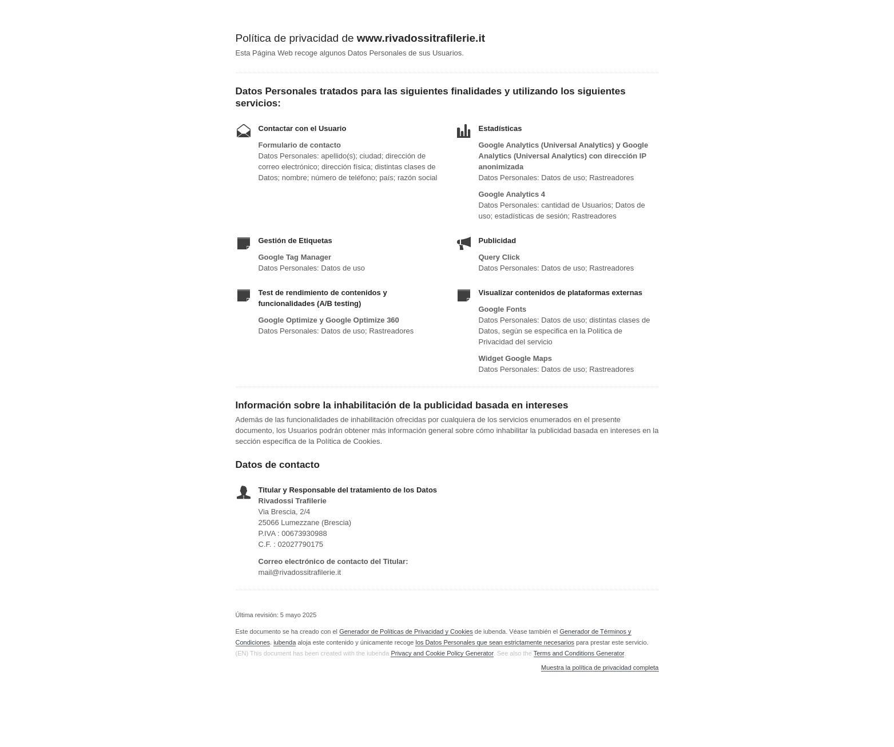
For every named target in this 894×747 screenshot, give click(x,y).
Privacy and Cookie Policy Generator (442, 653)
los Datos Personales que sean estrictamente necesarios (494, 642)
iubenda (284, 642)
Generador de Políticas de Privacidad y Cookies (406, 631)
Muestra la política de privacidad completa (599, 668)
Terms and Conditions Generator (579, 653)
